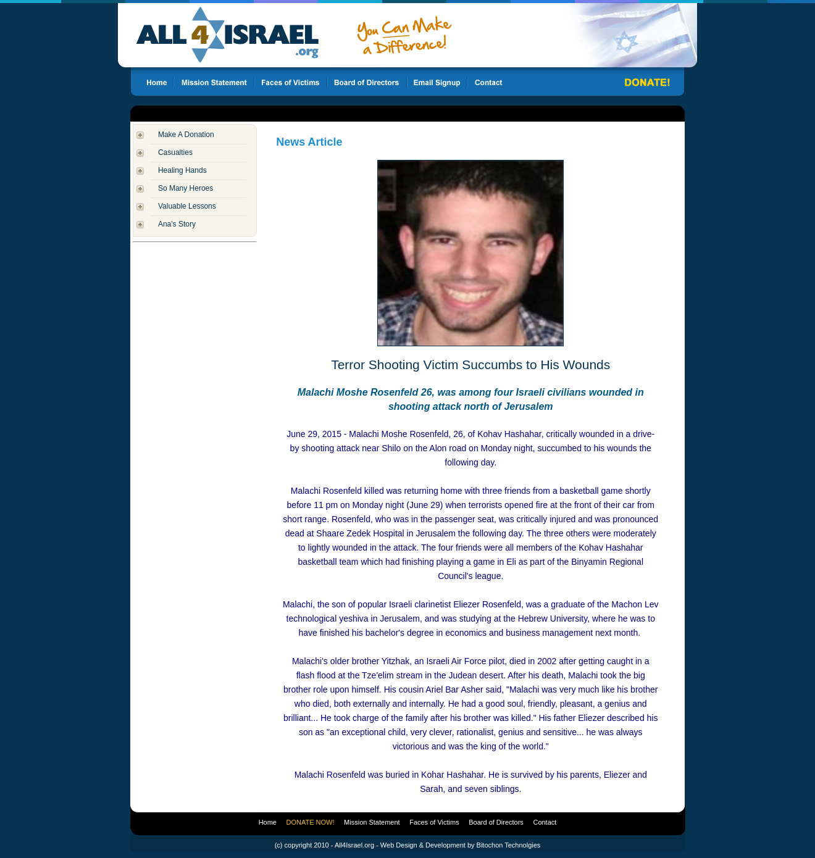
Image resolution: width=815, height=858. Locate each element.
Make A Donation (186, 134)
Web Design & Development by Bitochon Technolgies (460, 845)
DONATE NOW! (310, 822)
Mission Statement (371, 822)
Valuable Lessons (187, 206)
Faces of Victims (434, 822)
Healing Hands (182, 170)
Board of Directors (496, 822)
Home (268, 822)
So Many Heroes (185, 188)
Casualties (175, 152)
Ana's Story (177, 224)
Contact (544, 822)
